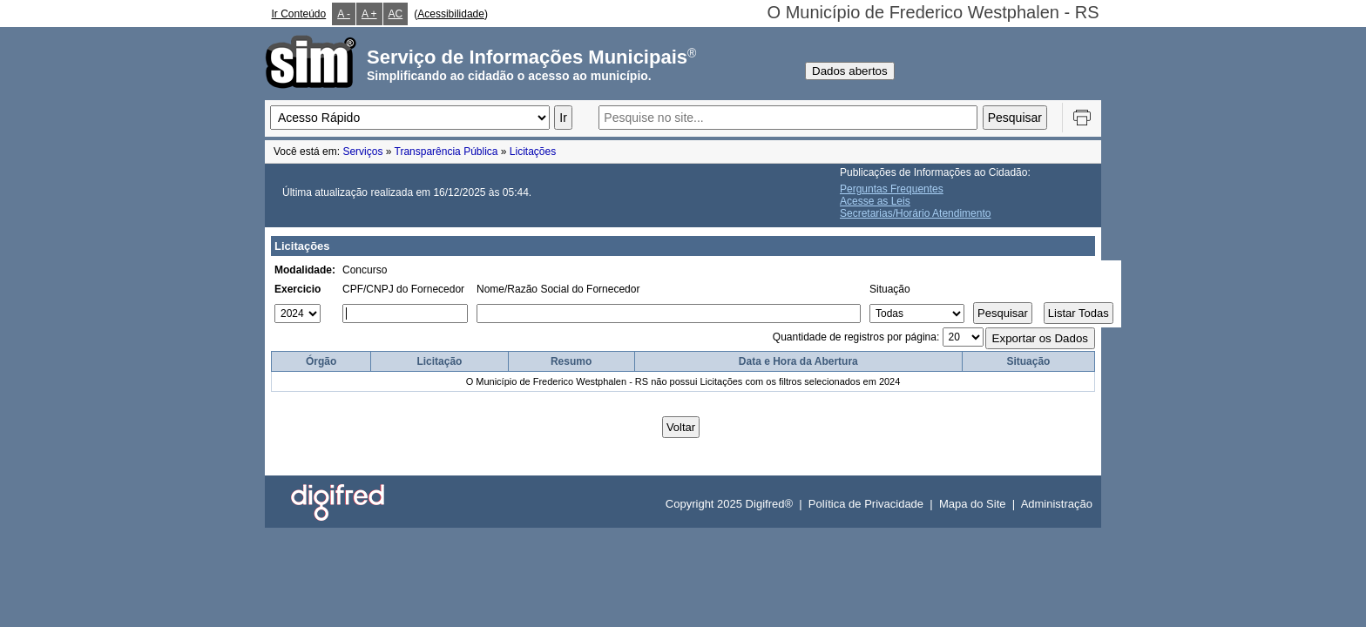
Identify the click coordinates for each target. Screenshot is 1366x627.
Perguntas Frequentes (891, 189)
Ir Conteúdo (299, 14)
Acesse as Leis (875, 201)
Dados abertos (850, 71)
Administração (1056, 503)
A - (343, 14)
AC (396, 14)
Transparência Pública (446, 151)
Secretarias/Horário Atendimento (915, 213)
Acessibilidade (450, 14)
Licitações (533, 151)
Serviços (362, 151)
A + (369, 14)
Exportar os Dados (1040, 338)
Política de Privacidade (865, 503)
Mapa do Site (972, 503)
